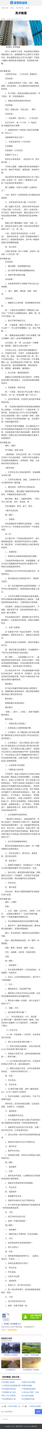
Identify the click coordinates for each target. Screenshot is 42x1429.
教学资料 (19, 8)
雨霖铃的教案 (27, 1385)
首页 (12, 8)
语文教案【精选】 (9, 1382)
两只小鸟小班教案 (9, 1396)
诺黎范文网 (19, 1426)
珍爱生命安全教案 (28, 1382)
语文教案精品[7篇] (9, 1399)
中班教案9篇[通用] (29, 1389)
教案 (27, 8)
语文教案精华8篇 (28, 1399)
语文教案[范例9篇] (9, 1389)
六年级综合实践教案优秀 (11, 1385)
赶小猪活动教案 (28, 1396)
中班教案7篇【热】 (9, 1392)
